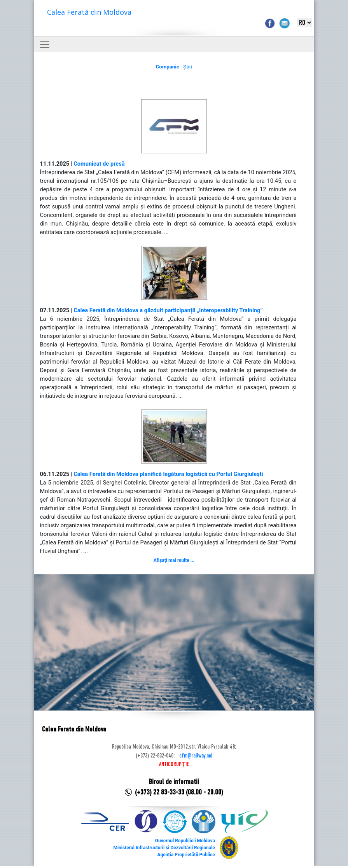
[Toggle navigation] (44, 44)
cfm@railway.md (195, 756)
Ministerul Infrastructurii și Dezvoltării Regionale (164, 847)
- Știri (174, 67)
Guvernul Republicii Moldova (185, 840)
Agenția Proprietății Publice (186, 854)
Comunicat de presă (99, 163)
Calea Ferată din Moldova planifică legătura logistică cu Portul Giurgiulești (168, 474)
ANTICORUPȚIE (174, 764)
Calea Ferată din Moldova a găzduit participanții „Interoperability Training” (167, 310)
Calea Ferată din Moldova (89, 12)
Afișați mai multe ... (174, 560)
